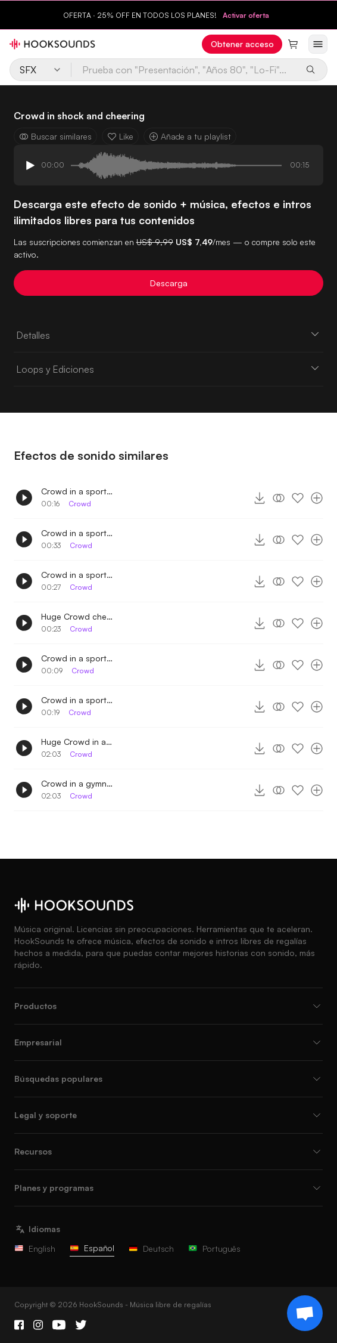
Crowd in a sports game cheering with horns (77, 575)
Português (214, 1248)
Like (120, 136)
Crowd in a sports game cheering (77, 700)
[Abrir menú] (317, 44)
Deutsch (151, 1248)
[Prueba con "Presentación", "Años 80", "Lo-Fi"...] (184, 70)
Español (92, 1248)
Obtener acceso (242, 44)
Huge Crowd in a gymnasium (77, 742)
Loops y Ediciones (169, 368)
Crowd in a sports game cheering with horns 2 (77, 533)
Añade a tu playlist (190, 136)
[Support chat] (305, 1313)
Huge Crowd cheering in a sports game (77, 616)
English (34, 1248)
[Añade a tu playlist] (316, 498)
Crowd (79, 503)
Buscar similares (55, 136)
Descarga (169, 283)
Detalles (169, 334)
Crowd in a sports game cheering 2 (77, 658)
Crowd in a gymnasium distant (77, 783)
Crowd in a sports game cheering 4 (77, 491)
